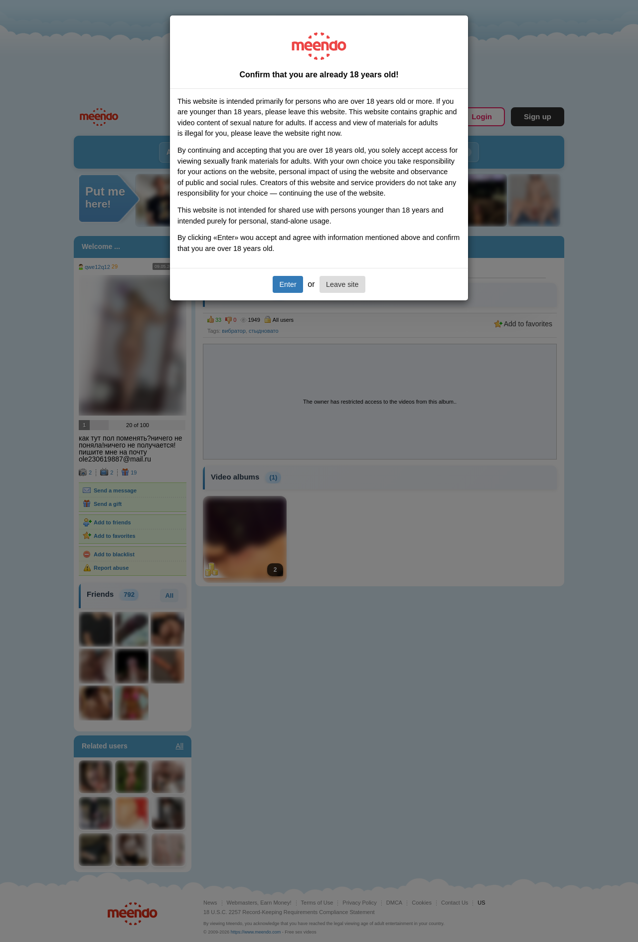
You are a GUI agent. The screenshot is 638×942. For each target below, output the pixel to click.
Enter (287, 284)
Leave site (342, 284)
